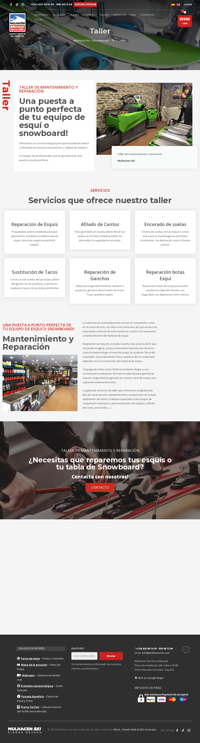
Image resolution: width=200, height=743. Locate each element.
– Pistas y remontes (40, 658)
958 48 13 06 (64, 4)
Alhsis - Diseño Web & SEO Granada (134, 729)
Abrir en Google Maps (149, 678)
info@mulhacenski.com (156, 653)
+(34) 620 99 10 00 (42, 4)
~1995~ (185, 22)
